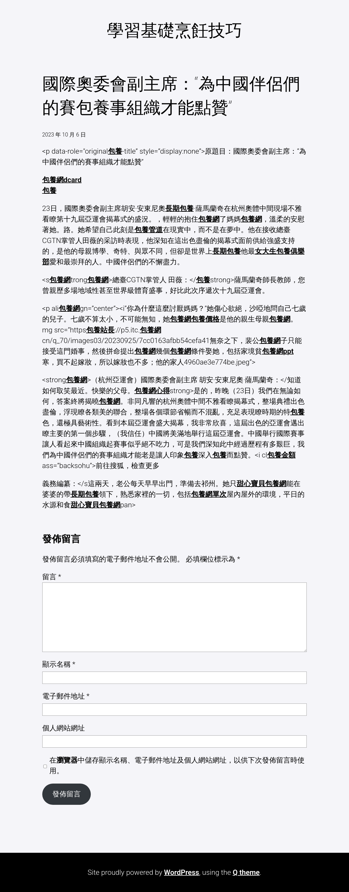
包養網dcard (62, 180)
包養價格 (205, 319)
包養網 (208, 219)
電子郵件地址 (66, 696)
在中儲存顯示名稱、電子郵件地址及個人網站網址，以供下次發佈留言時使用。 (177, 765)
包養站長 (100, 330)
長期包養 (179, 208)
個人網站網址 (63, 728)
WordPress (181, 872)
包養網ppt (278, 351)
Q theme (246, 872)
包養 (115, 151)
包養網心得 (152, 391)
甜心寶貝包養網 (261, 484)
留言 (51, 577)
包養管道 (148, 230)
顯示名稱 (59, 664)
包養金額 (281, 455)
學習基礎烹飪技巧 (174, 30)
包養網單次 (209, 494)
